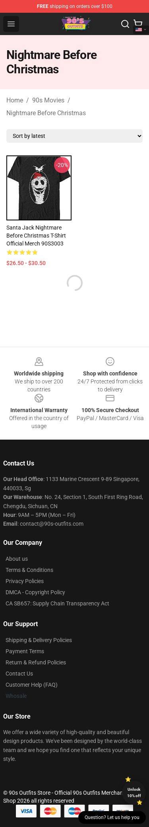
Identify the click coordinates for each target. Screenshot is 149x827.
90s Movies (48, 100)
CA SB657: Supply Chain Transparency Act (57, 603)
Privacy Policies (25, 581)
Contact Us (19, 673)
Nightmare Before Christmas (46, 113)
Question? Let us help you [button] (112, 817)
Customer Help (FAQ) (32, 685)
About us (17, 559)
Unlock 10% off (134, 792)
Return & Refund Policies (36, 662)
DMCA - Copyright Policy (35, 592)
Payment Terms (25, 651)
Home (14, 100)
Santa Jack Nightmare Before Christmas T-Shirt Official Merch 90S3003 (36, 235)
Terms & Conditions (29, 570)
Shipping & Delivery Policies (39, 640)
